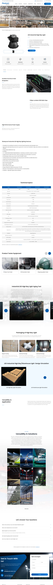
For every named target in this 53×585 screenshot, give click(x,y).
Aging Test (20, 69)
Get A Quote (32, 50)
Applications (30, 3)
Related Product (47, 69)
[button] (46, 253)
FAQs (43, 69)
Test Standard (15, 69)
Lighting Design (29, 69)
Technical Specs (9, 69)
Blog (35, 3)
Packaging (25, 69)
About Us (39, 3)
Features (4, 69)
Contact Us (47, 3)
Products (20, 3)
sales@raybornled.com (39, 0)
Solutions (25, 3)
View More (26, 508)
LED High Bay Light (7, 30)
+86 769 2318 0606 (48, 0)
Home (16, 3)
